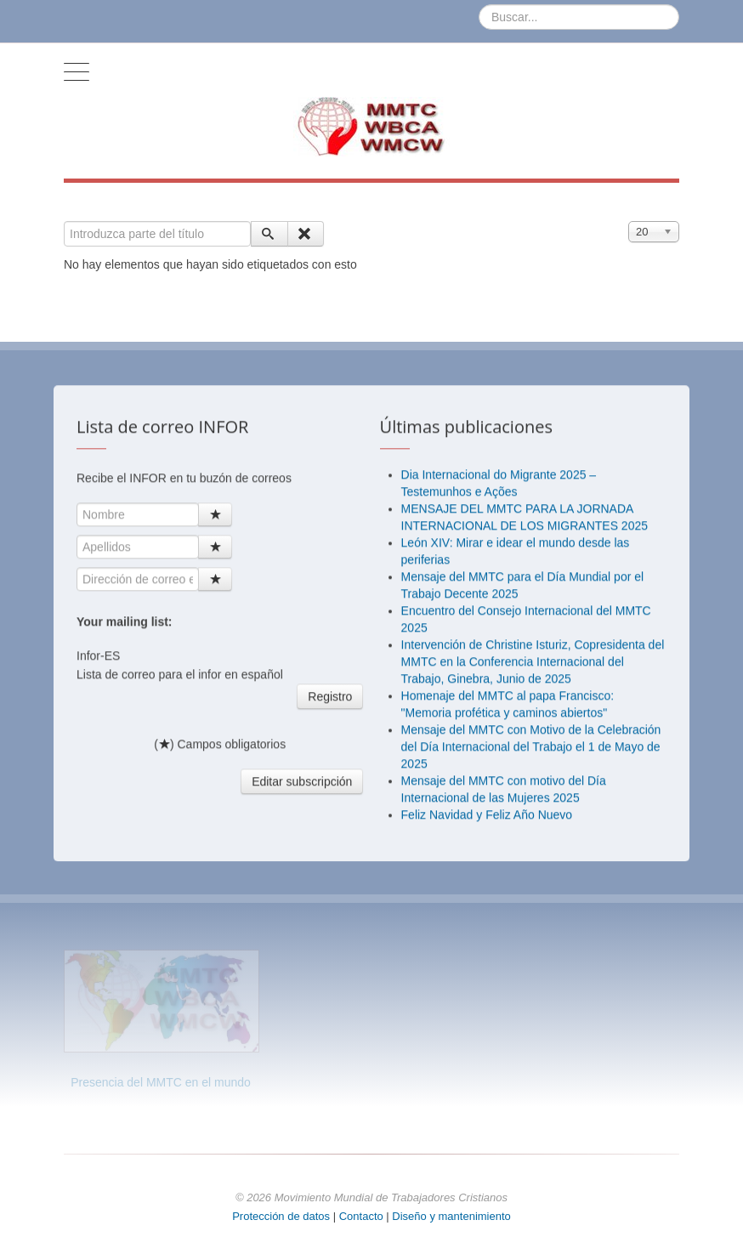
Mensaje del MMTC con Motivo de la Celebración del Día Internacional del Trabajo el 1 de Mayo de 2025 (531, 754)
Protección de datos (281, 1216)
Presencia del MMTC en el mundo (161, 1082)
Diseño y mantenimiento (451, 1216)
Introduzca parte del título (64, 221)
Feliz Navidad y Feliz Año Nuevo (487, 822)
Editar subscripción (302, 789)
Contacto (363, 1216)
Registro (330, 704)
